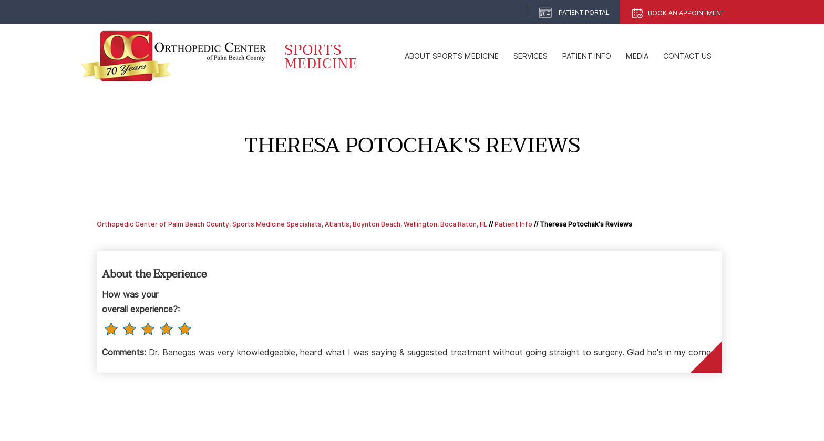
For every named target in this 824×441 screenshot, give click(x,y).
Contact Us (687, 56)
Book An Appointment (686, 13)
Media (637, 56)
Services (530, 56)
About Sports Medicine (452, 56)
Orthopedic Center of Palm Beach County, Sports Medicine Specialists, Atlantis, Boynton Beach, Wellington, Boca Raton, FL (292, 224)
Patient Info (586, 56)
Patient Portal (584, 12)
